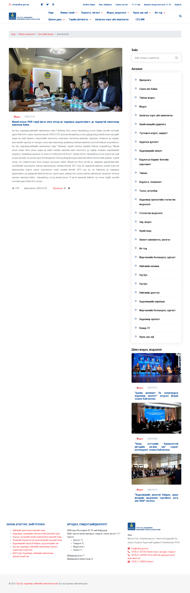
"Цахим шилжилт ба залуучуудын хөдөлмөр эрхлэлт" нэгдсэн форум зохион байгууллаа (156, 395)
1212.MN (139, 19)
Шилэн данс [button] (55, 19)
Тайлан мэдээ (147, 97)
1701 (15, 188)
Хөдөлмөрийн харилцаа (152, 301)
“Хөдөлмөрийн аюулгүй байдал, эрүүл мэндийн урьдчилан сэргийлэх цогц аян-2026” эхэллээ (156, 497)
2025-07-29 (30, 116)
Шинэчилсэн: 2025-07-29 (35, 188)
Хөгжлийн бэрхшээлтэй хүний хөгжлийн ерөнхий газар (37, 540)
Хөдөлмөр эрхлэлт (149, 319)
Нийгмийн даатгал (149, 292)
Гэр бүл (143, 275)
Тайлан (143, 173)
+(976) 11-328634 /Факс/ (140, 561)
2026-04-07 (152, 489)
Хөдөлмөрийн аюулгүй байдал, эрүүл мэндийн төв (36, 543)
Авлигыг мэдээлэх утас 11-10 (157, 4)
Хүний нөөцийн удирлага (152, 124)
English (178, 4)
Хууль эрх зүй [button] (140, 12)
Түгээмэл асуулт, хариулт (153, 133)
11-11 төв (136, 4)
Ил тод (143, 248)
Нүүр (50, 12)
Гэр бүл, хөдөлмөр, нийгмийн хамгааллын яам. (37, 583)
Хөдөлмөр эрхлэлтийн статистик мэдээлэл (157, 202)
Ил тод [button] (158, 12)
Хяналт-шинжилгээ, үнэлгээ (154, 239)
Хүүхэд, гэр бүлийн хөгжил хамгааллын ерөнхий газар (37, 537)
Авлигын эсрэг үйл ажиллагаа (111, 19)
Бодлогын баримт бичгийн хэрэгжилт (154, 162)
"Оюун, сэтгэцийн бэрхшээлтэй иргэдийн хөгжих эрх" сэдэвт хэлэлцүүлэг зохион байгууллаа (156, 446)
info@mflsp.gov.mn (19, 4)
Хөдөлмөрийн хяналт (150, 150)
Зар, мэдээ (145, 222)
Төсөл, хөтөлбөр (148, 190)
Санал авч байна (148, 88)
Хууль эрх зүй (146, 336)
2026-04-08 (152, 438)
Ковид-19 (144, 328)
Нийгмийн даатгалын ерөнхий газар (29, 530)
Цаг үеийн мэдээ (46, 34)
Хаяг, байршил (105, 4)
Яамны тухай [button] (67, 12)
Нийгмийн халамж (149, 266)
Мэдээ (17, 117)
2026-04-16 (152, 387)
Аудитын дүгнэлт (149, 141)
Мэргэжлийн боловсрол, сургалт (157, 257)
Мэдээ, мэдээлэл (27, 34)
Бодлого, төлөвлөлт (150, 182)
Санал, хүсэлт (121, 4)
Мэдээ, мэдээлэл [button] (116, 12)
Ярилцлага (145, 80)
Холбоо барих (89, 4)
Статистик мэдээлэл (151, 213)
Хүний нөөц (145, 230)
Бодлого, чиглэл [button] (90, 12)
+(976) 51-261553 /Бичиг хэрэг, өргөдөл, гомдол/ (152, 552)
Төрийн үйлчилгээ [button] (78, 19)
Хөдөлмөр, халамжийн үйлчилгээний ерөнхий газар (36, 533)
